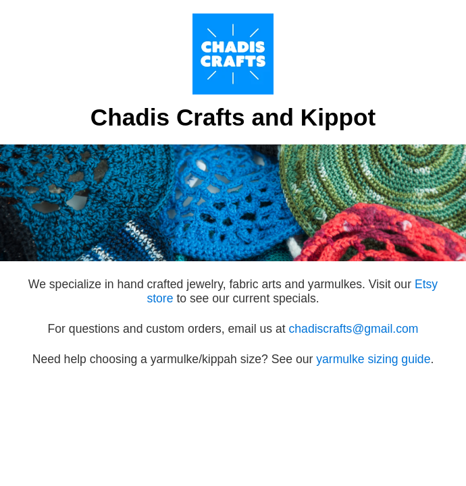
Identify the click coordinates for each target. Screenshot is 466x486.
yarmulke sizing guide (373, 359)
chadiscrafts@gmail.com (354, 328)
